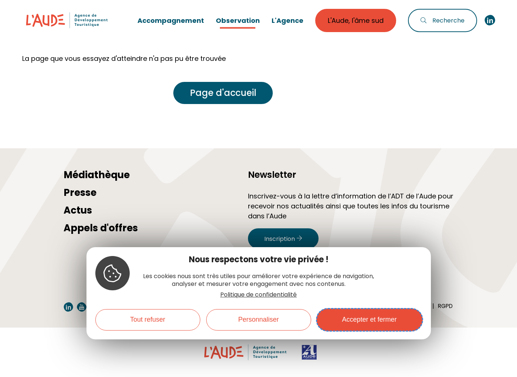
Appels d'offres (101, 228)
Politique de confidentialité (258, 294)
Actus (78, 210)
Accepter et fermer (369, 319)
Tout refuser (147, 319)
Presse (80, 192)
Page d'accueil (223, 93)
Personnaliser (258, 319)
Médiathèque (97, 174)
